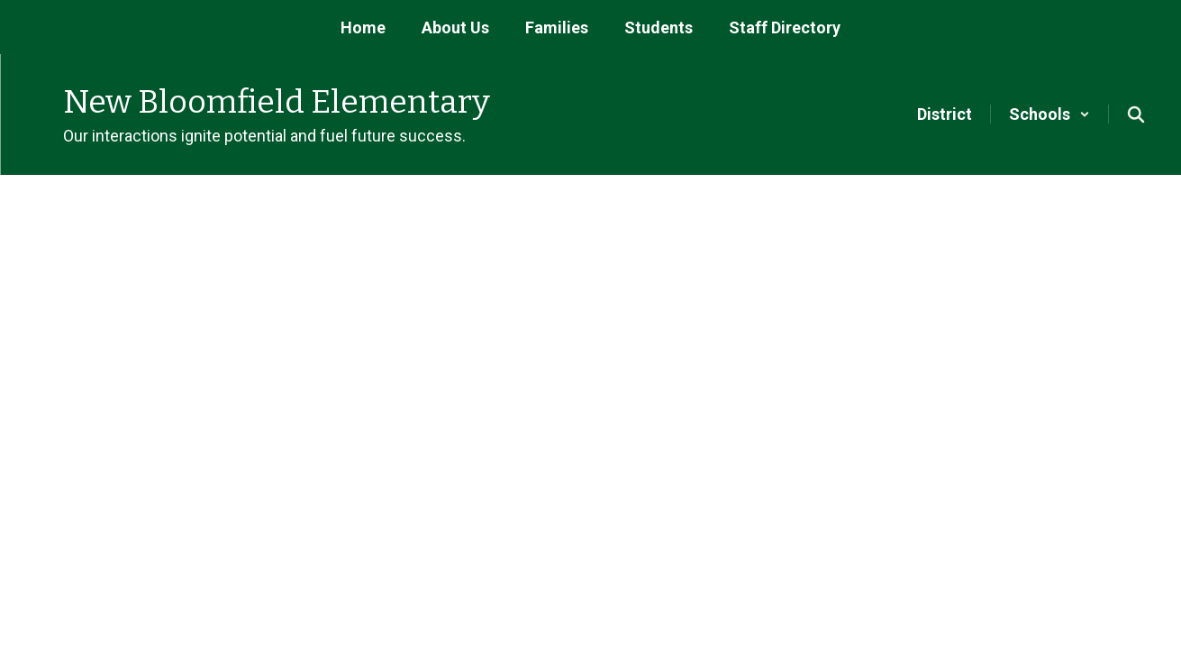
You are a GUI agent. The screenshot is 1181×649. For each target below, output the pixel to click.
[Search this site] (1136, 114)
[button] (1049, 114)
